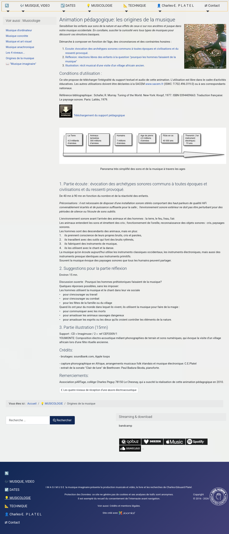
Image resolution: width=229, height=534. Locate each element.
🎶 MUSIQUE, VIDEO (35, 5)
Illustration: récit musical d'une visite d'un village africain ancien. (105, 65)
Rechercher (62, 420)
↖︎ (7, 5)
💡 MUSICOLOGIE (99, 5)
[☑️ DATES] (63, 11)
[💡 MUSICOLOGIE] (88, 11)
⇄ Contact (212, 5)
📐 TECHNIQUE (134, 5)
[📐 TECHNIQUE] (125, 11)
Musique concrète (17, 36)
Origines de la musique (20, 58)
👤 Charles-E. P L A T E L (175, 5)
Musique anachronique (20, 47)
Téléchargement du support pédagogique (99, 115)
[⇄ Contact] (207, 11)
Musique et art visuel (19, 41)
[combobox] (28, 420)
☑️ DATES (68, 5)
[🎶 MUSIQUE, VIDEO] (22, 11)
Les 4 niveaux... (15, 52)
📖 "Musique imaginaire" (21, 63)
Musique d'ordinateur (19, 30)
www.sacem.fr (154, 84)
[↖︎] (7, 11)
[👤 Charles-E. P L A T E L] (159, 11)
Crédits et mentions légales (125, 505)
